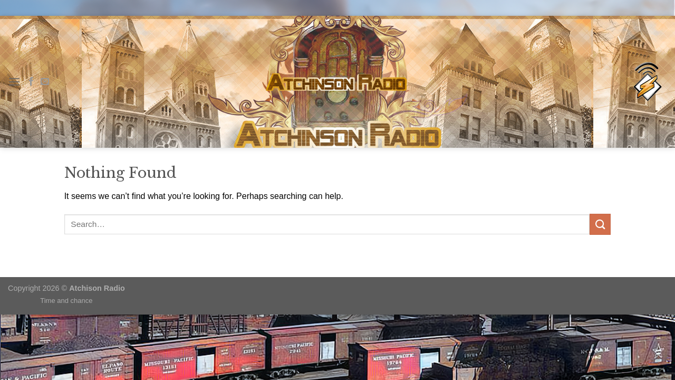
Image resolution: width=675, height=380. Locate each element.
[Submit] (600, 224)
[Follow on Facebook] (31, 82)
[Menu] (14, 81)
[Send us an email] (45, 82)
